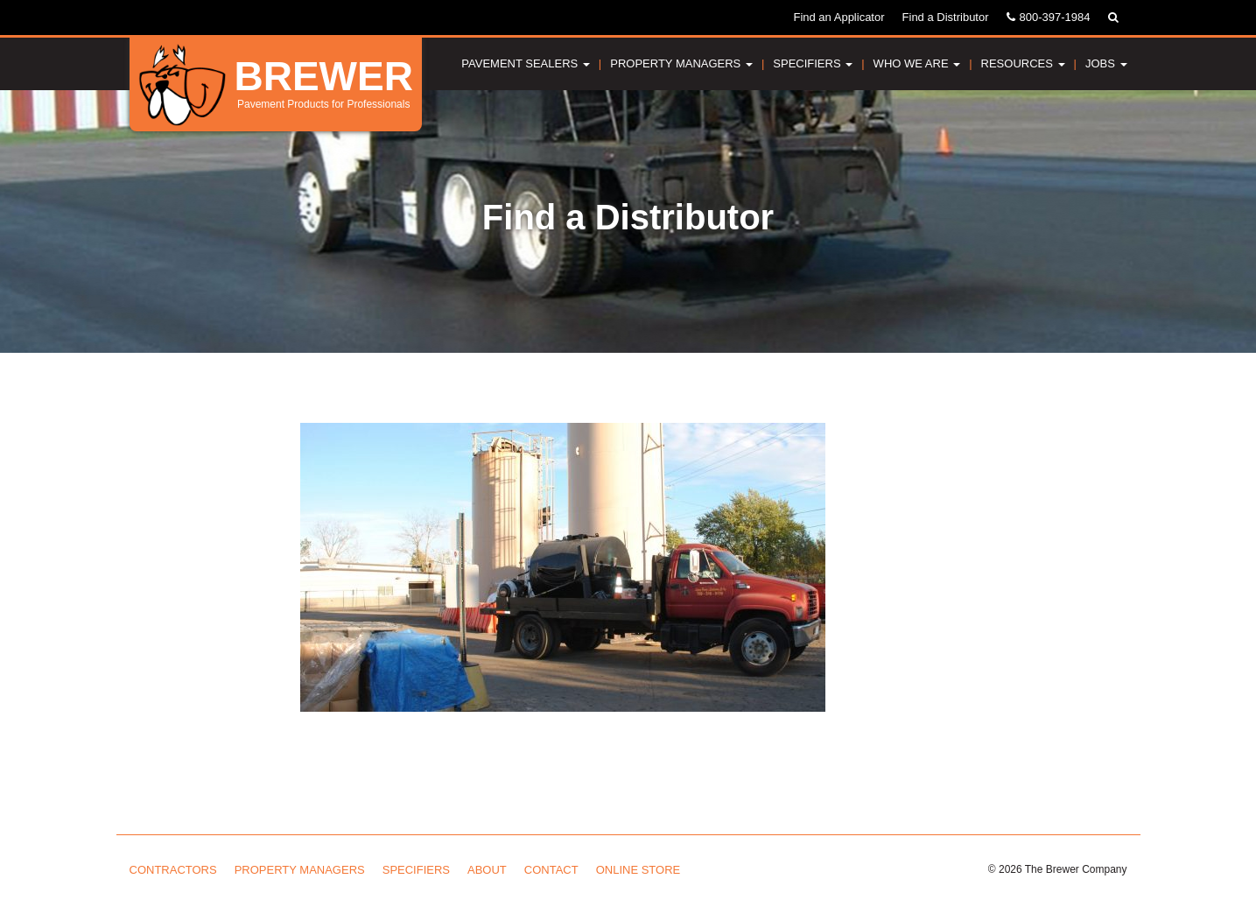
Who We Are (917, 63)
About (487, 869)
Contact (551, 869)
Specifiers (813, 63)
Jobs (1106, 63)
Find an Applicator (838, 17)
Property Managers (681, 63)
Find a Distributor (945, 17)
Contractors (173, 869)
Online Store (638, 869)
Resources (1023, 63)
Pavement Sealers (525, 63)
